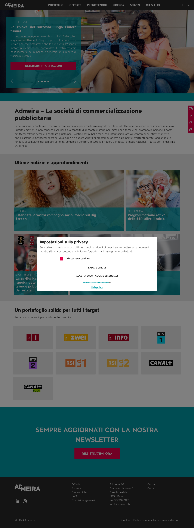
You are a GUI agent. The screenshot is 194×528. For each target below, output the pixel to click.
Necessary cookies (75, 258)
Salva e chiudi (97, 267)
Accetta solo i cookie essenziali (97, 275)
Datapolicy (97, 287)
